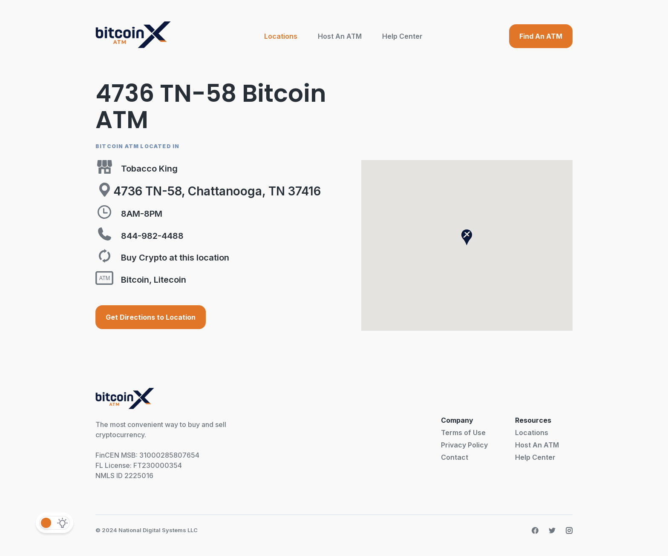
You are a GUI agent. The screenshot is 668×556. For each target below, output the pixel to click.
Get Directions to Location (151, 317)
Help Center (402, 36)
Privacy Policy (464, 445)
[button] (466, 237)
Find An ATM (540, 36)
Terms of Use (463, 432)
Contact (454, 457)
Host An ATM (340, 36)
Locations (280, 36)
